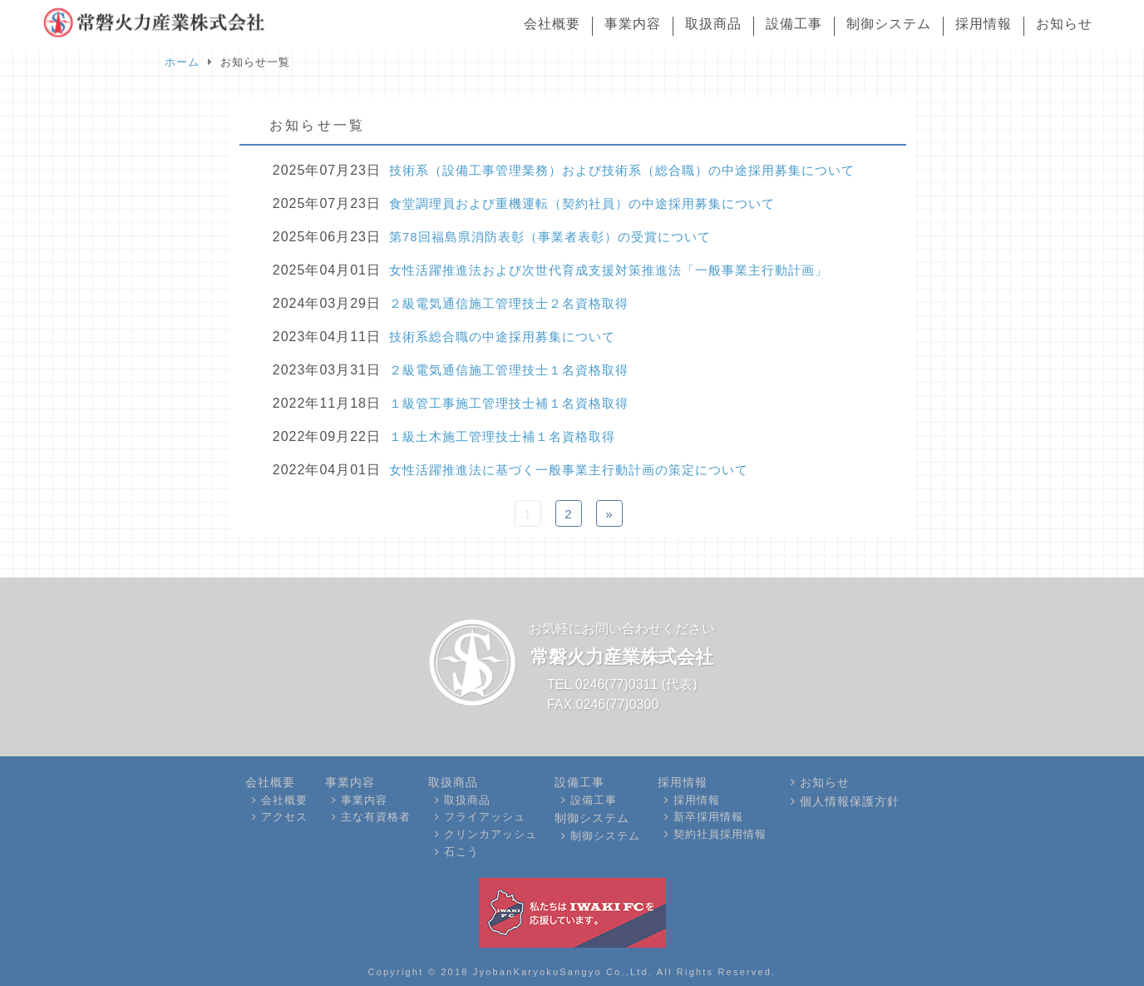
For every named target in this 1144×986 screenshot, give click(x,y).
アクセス (284, 816)
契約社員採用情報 (720, 834)
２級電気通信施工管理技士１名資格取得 (509, 370)
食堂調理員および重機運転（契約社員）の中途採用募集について (582, 203)
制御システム (888, 24)
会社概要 (552, 24)
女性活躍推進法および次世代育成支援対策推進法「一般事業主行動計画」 (608, 270)
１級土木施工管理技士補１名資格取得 (502, 436)
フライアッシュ (484, 816)
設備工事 (794, 24)
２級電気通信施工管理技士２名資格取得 (509, 303)
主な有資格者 (376, 816)
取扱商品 (713, 24)
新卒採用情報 (708, 816)
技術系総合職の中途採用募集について (502, 336)
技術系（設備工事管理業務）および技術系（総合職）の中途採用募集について (622, 170)
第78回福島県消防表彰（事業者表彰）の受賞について (550, 237)
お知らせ (1064, 24)
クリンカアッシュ (490, 834)
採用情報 (983, 24)
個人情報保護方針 (850, 800)
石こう (461, 851)
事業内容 (632, 24)
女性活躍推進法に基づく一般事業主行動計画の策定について (568, 470)
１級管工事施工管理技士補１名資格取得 (509, 403)
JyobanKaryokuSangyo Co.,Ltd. (563, 971)
